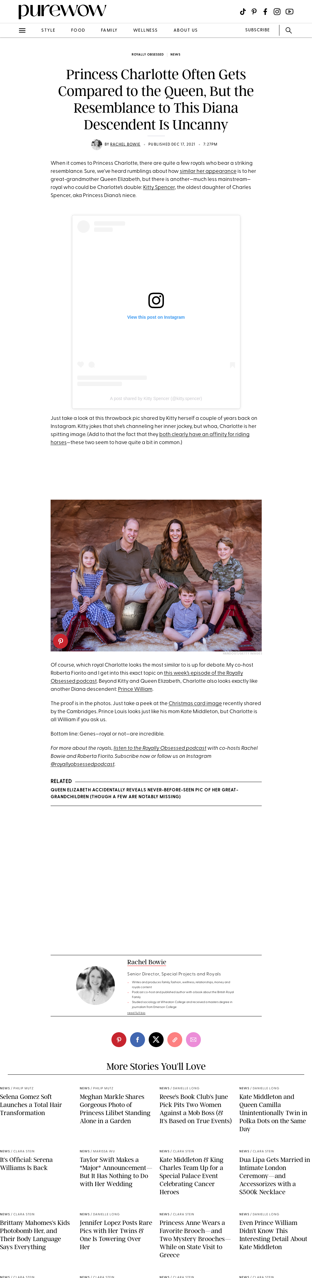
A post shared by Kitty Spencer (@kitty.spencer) (156, 398)
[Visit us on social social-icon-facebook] (265, 11)
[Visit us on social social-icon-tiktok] (243, 11)
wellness (145, 30)
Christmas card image (195, 703)
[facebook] (137, 1039)
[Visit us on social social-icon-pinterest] (254, 11)
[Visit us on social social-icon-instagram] (277, 12)
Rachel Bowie (125, 144)
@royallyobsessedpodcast (83, 764)
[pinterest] (60, 641)
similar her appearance (208, 171)
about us (186, 30)
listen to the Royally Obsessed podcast (160, 748)
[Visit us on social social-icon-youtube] (289, 12)
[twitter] (156, 1039)
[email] (193, 1039)
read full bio (136, 1013)
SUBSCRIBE (257, 30)
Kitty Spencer (159, 187)
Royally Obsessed (148, 54)
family (109, 30)
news (175, 54)
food (78, 30)
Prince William (135, 689)
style (48, 30)
